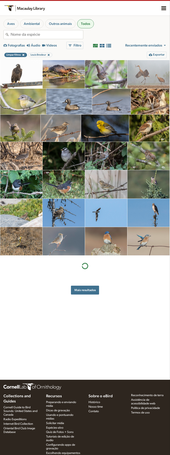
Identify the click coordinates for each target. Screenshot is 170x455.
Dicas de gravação (58, 410)
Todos (85, 24)
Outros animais (60, 24)
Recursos (54, 396)
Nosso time (95, 406)
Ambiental (32, 24)
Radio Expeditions (15, 419)
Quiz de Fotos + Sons (60, 432)
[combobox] (47, 34)
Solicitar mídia (55, 423)
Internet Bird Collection (18, 423)
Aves (11, 24)
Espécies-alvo (54, 427)
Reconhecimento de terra (147, 395)
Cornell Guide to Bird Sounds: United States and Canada (20, 411)
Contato (93, 411)
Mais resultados (85, 290)
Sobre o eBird (100, 396)
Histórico (94, 402)
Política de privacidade (145, 408)
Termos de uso (140, 412)
